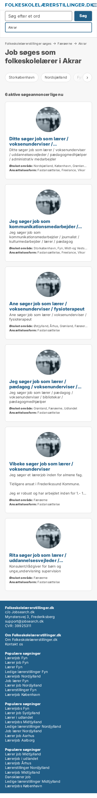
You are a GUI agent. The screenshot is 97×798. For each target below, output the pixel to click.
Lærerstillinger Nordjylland (27, 767)
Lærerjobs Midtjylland (23, 722)
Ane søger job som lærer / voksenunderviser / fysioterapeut (46, 306)
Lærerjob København (22, 694)
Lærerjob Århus (18, 763)
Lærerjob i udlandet (21, 758)
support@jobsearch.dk (24, 621)
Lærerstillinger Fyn (20, 690)
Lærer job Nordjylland (23, 685)
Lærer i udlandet (19, 717)
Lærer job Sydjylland (22, 713)
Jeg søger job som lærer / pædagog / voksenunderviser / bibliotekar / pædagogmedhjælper (47, 387)
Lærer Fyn (13, 667)
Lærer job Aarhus (19, 735)
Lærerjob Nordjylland (23, 676)
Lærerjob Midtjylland (22, 772)
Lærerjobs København (23, 786)
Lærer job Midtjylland (23, 754)
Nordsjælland (56, 77)
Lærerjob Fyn (16, 658)
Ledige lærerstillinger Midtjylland (32, 781)
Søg (83, 15)
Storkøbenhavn (22, 77)
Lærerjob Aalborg (20, 740)
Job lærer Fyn (17, 681)
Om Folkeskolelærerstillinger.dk (31, 639)
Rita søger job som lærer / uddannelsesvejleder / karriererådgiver (37, 560)
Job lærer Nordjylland (23, 731)
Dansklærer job (18, 777)
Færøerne (65, 43)
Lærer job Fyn (17, 662)
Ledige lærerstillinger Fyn (26, 671)
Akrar (82, 43)
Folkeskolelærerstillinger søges (28, 43)
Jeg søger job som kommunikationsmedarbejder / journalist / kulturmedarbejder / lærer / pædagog (44, 229)
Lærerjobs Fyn (17, 708)
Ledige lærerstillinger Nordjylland (33, 726)
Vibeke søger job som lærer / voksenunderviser (41, 466)
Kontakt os (14, 644)
